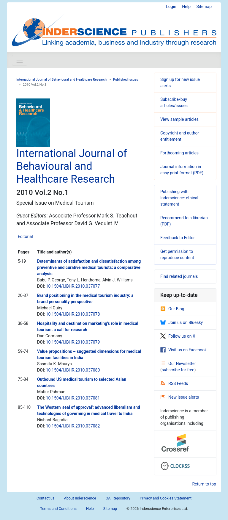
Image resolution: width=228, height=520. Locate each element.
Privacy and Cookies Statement (165, 498)
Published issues (125, 80)
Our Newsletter (178, 363)
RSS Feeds (174, 383)
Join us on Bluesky (181, 322)
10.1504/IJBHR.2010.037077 (73, 286)
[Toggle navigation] (19, 60)
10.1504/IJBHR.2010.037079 (73, 342)
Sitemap (204, 6)
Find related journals (179, 276)
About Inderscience (80, 498)
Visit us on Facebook (183, 349)
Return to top (204, 484)
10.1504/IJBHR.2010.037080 (73, 370)
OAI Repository (118, 498)
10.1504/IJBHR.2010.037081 (73, 398)
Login (171, 6)
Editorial (25, 236)
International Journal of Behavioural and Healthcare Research (61, 80)
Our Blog (172, 308)
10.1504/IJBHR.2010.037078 (73, 314)
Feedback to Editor (177, 237)
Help (186, 6)
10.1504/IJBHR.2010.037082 (73, 426)
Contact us (46, 498)
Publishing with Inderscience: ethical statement (179, 197)
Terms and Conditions (58, 508)
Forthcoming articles (179, 153)
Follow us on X (177, 336)
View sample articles (179, 119)
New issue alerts (180, 397)
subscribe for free (178, 369)
